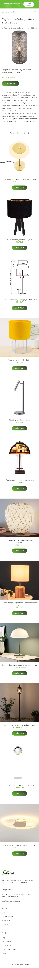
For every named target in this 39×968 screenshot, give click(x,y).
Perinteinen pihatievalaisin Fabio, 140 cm (19, 725)
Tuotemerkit (6, 920)
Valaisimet (14, 70)
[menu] (35, 11)
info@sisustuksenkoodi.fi (11, 901)
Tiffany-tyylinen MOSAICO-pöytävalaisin (19, 480)
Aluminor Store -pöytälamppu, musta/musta (19, 300)
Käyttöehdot (6, 945)
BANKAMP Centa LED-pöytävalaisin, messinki (19, 179)
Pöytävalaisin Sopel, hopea (19, 420)
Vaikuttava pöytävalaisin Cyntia (19, 240)
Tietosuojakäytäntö (9, 949)
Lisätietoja (10, 83)
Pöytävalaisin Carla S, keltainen (19, 360)
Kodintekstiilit (6, 913)
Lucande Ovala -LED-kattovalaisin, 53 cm (19, 845)
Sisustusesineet (7, 917)
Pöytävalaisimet (25, 70)
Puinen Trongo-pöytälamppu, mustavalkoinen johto (19, 604)
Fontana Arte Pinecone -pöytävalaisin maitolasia (19, 541)
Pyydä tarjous (29, 4)
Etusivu (4, 26)
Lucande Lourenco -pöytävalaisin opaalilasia (19, 665)
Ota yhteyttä (6, 942)
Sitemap (4, 953)
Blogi (3, 938)
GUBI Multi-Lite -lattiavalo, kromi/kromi (19, 785)
